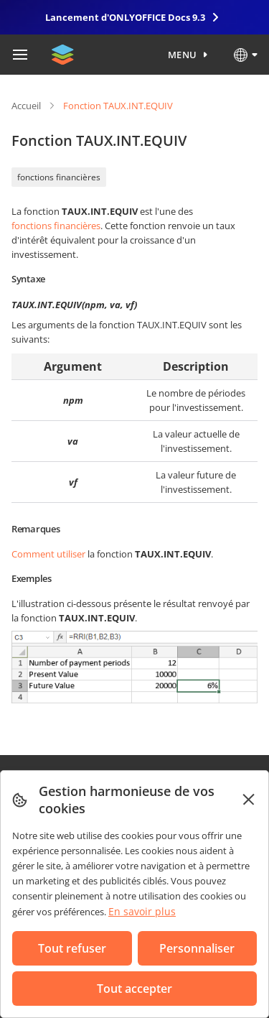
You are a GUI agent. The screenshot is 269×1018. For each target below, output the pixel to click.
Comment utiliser (48, 553)
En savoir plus (142, 911)
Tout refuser (72, 948)
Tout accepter (134, 988)
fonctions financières (58, 177)
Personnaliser (197, 948)
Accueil (26, 105)
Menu (182, 54)
